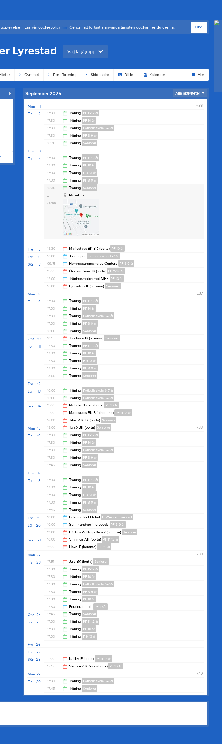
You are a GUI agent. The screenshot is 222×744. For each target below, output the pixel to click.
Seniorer (89, 143)
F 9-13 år (89, 173)
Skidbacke (97, 74)
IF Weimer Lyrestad (117, 517)
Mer (198, 74)
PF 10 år (89, 120)
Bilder (126, 74)
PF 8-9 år (90, 135)
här (64, 27)
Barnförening (62, 74)
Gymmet (29, 74)
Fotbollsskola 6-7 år (98, 128)
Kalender (154, 74)
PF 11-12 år (90, 113)
